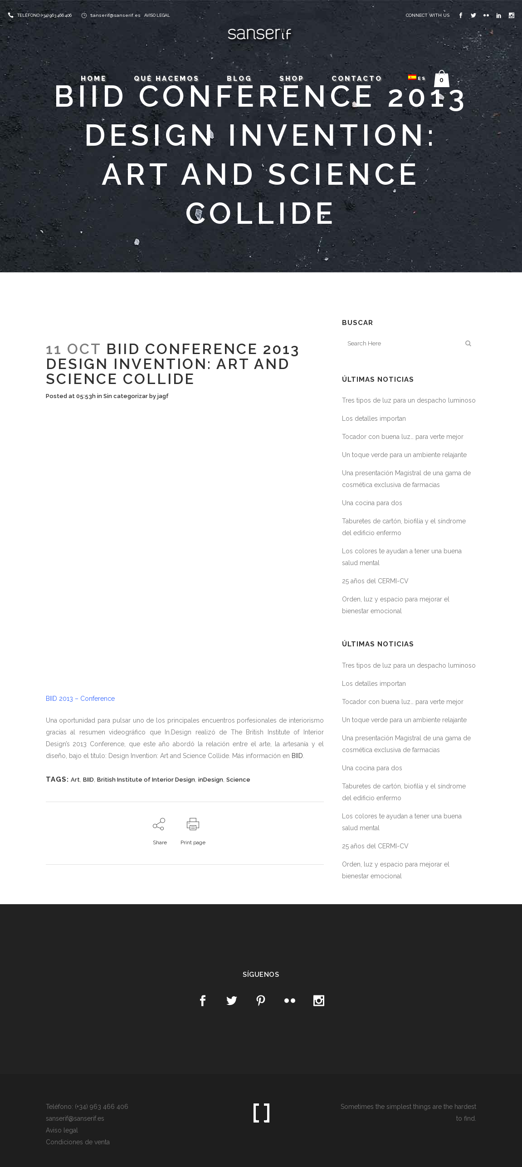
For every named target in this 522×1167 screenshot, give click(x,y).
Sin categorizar (125, 396)
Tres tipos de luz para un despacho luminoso (409, 400)
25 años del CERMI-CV (375, 581)
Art (75, 779)
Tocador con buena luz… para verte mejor (402, 436)
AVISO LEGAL (157, 15)
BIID (297, 755)
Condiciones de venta (78, 1142)
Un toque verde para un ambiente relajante (404, 454)
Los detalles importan (374, 418)
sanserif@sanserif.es (115, 15)
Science (238, 779)
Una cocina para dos (372, 503)
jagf (163, 396)
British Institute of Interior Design (146, 779)
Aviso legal (62, 1130)
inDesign (210, 779)
